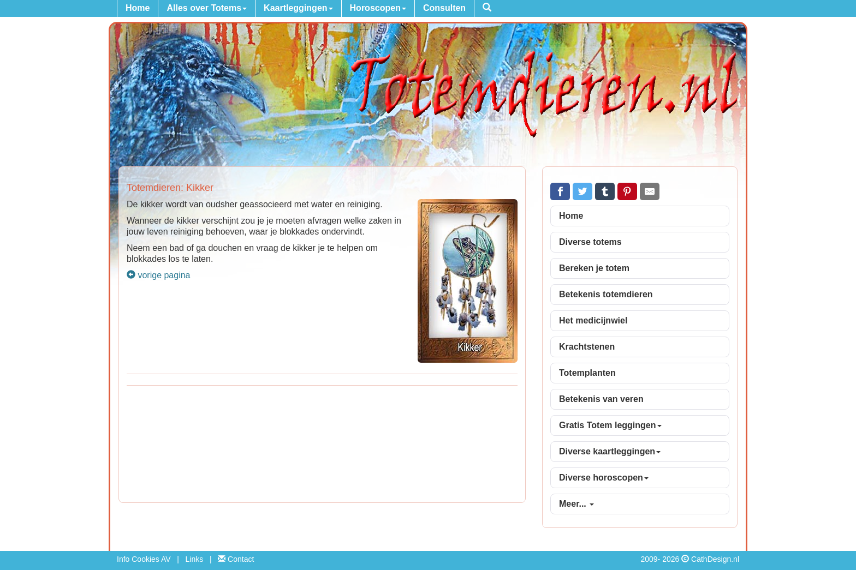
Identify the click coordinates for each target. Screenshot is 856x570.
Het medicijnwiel (593, 320)
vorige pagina (159, 275)
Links (195, 559)
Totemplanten (587, 372)
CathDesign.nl (715, 559)
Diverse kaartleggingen (610, 451)
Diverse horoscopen (604, 477)
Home (138, 8)
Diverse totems (590, 242)
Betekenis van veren (601, 399)
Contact (236, 559)
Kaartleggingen (298, 8)
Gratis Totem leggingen (610, 425)
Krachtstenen (587, 346)
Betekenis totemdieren (606, 294)
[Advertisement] (322, 446)
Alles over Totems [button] (207, 8)
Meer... (576, 503)
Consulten (444, 8)
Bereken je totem (594, 268)
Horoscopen (378, 8)
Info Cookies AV (144, 559)
